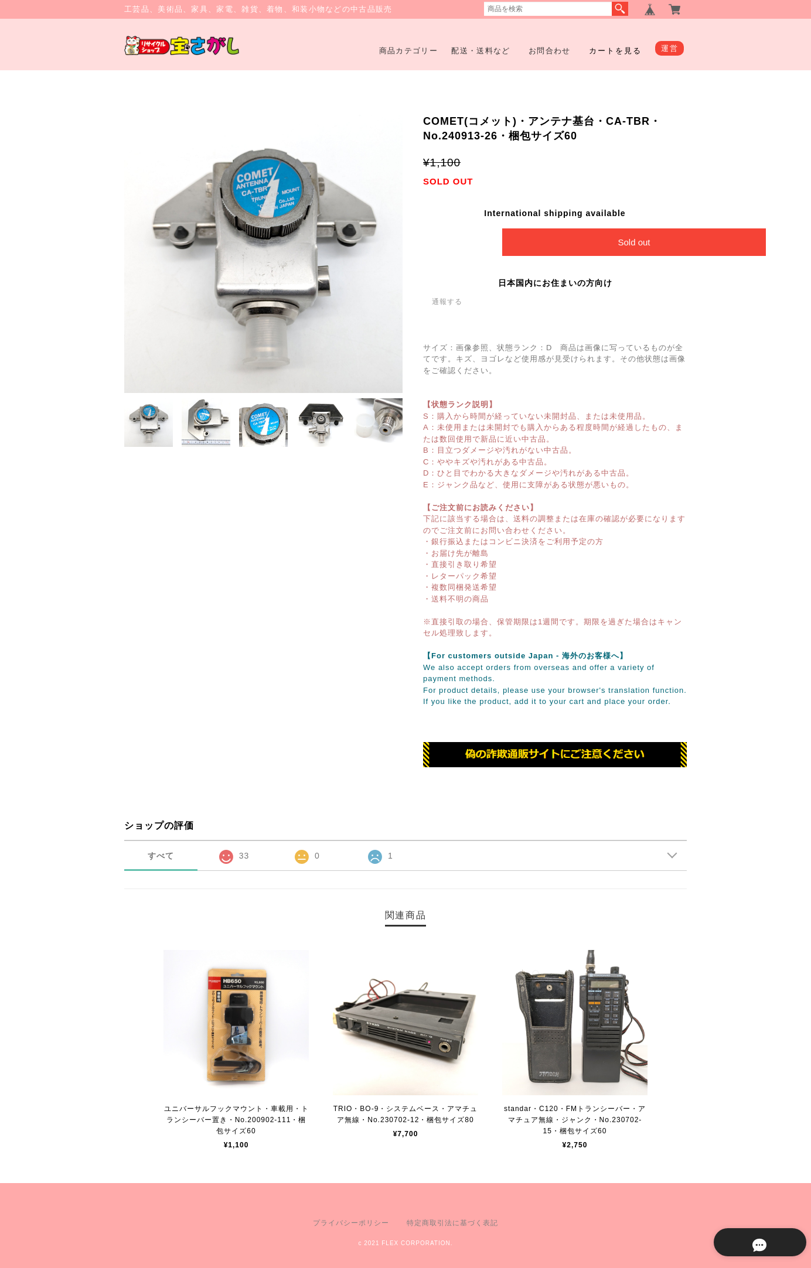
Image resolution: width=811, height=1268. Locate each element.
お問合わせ (550, 50)
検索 (620, 9)
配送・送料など (480, 50)
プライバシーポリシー (351, 1223)
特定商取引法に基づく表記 (452, 1223)
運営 (669, 48)
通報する (447, 302)
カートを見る (615, 50)
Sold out (634, 242)
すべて (161, 856)
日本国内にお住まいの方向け (555, 283)
